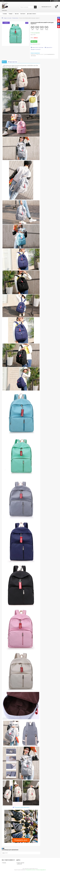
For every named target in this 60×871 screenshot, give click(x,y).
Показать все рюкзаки (21, 807)
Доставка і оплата (31, 13)
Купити (34, 41)
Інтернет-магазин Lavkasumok (20, 863)
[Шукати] (35, 7)
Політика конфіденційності (41, 869)
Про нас (17, 13)
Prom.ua (36, 868)
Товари (10, 13)
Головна (5, 13)
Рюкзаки (4, 862)
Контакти (22, 13)
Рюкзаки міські (15, 18)
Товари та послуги (7, 18)
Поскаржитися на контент (30, 869)
